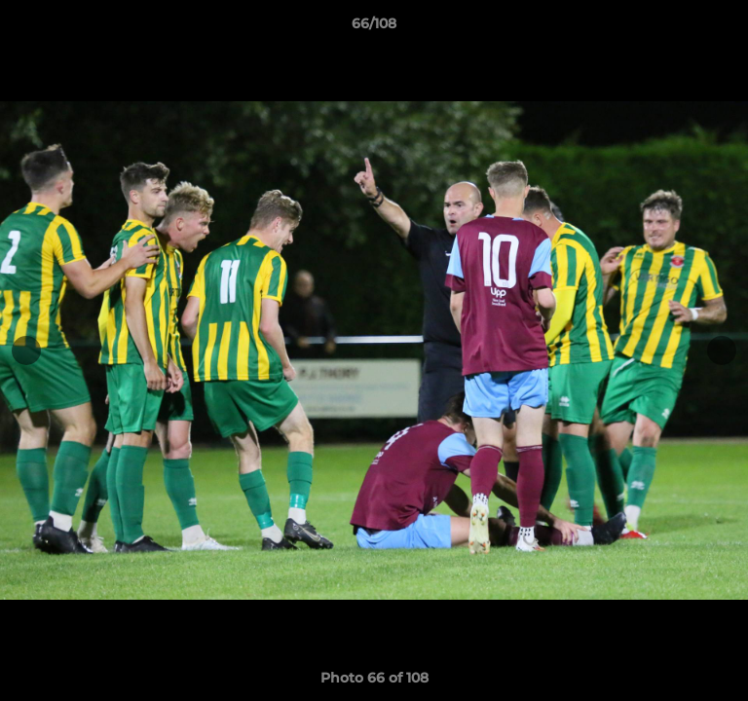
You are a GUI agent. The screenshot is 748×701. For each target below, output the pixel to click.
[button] (724, 28)
